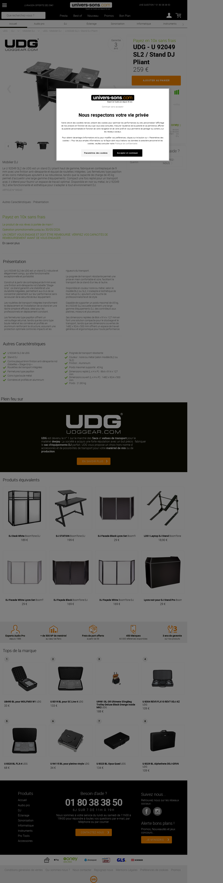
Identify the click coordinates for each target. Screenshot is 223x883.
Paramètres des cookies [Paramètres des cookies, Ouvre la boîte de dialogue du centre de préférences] (96, 153)
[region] (112, 124)
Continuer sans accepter (112, 107)
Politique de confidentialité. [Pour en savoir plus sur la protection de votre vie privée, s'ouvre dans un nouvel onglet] (126, 143)
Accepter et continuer (127, 153)
